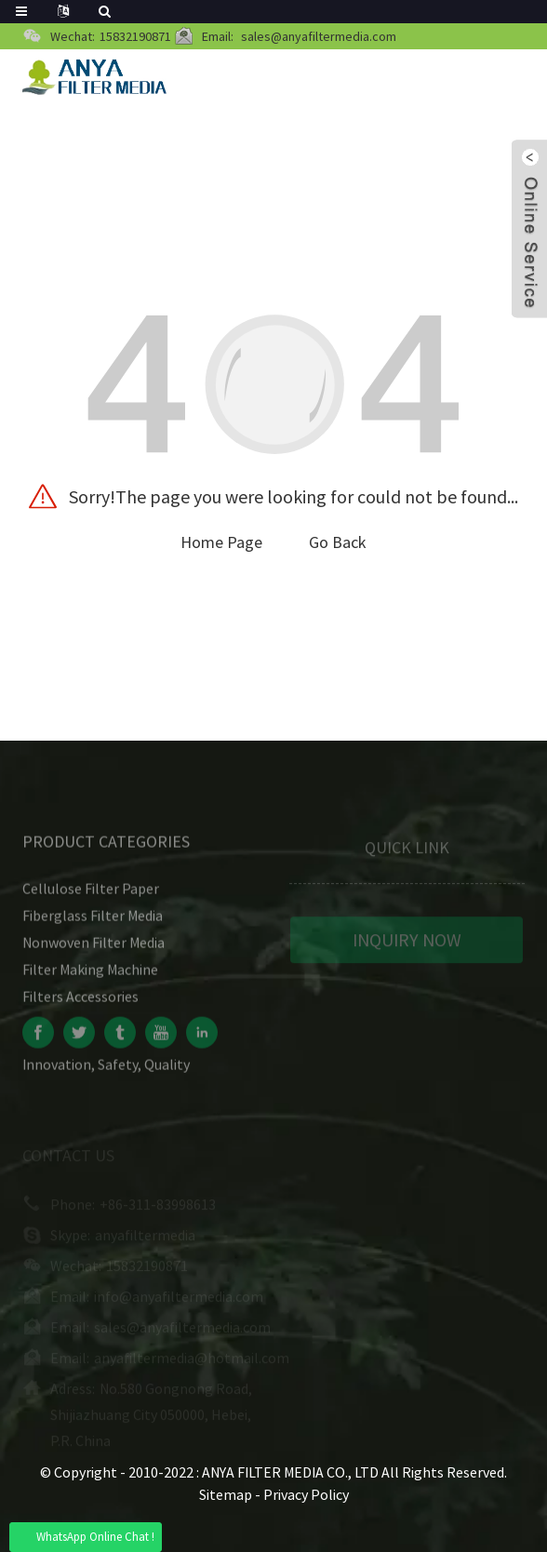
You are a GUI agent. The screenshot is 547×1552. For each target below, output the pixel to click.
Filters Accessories (80, 1002)
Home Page (221, 542)
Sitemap (225, 1494)
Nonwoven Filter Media (93, 948)
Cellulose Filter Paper (90, 894)
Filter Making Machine (90, 975)
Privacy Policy (306, 1494)
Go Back (338, 542)
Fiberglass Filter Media (92, 921)
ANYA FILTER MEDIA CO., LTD (291, 1472)
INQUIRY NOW (407, 945)
